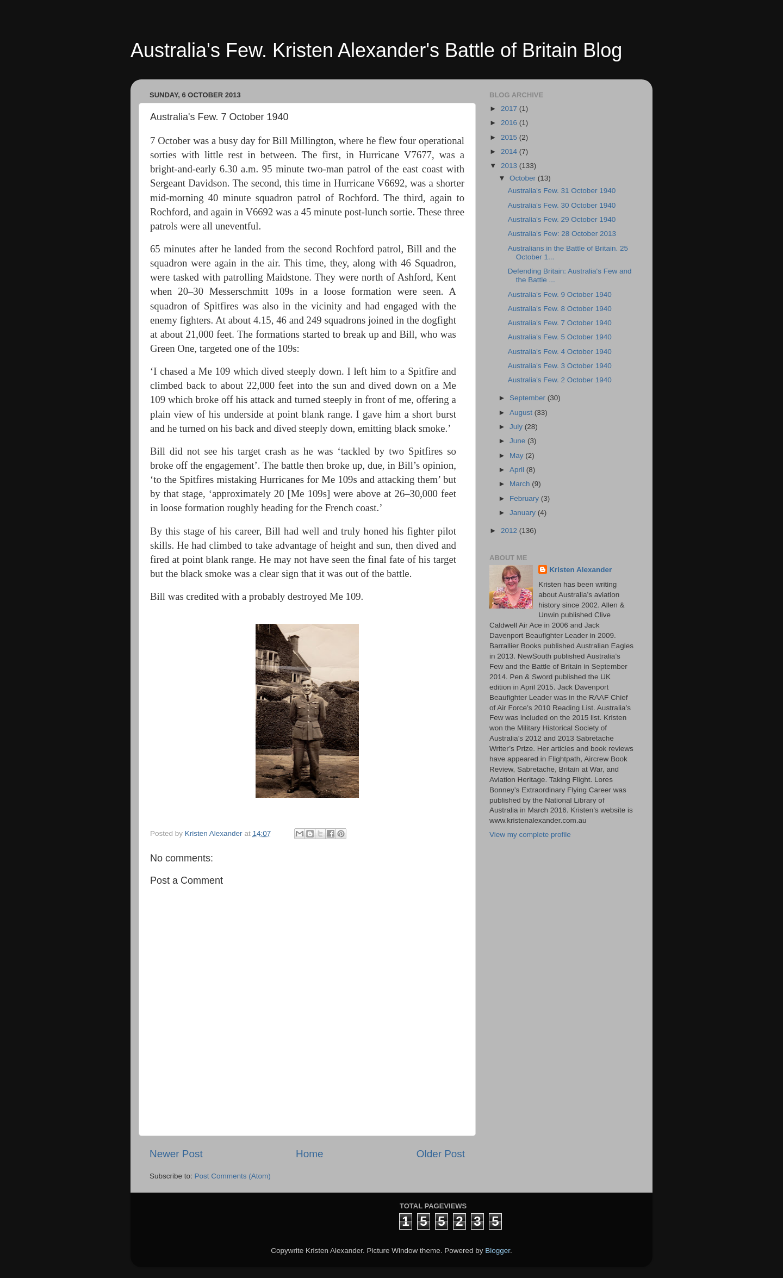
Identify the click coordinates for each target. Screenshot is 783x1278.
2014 (510, 151)
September (528, 398)
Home (309, 1153)
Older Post (441, 1153)
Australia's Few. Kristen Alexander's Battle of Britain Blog (376, 50)
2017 (510, 108)
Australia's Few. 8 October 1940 (560, 309)
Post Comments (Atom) (233, 1176)
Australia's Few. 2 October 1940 (560, 380)
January (523, 512)
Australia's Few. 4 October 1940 (560, 352)
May (517, 455)
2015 (510, 137)
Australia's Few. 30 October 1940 (562, 205)
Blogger (497, 1250)
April (517, 470)
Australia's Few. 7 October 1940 (560, 323)
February (525, 498)
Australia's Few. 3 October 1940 (560, 366)
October (523, 178)
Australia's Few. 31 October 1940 (562, 191)
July (517, 427)
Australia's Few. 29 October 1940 (562, 219)
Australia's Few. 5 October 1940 (560, 337)
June (518, 441)
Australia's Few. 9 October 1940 (560, 294)
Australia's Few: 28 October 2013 (562, 233)
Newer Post (176, 1153)
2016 (510, 123)
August (522, 412)
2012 (510, 530)
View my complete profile (530, 834)
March (520, 484)
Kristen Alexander (580, 570)
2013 (510, 166)
